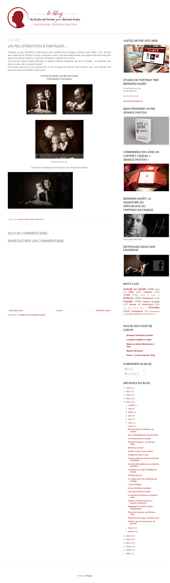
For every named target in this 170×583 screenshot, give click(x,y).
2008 (128, 554)
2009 (128, 550)
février (131, 528)
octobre (131, 405)
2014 (128, 402)
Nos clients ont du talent (133, 308)
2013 (128, 536)
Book (157, 289)
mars (130, 426)
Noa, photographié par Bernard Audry (143, 435)
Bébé (32, 219)
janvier (131, 531)
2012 (128, 539)
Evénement (147, 298)
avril (130, 423)
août (130, 409)
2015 (128, 399)
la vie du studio (133, 314)
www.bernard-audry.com (133, 101)
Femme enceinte (151, 301)
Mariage (133, 304)
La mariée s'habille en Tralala (139, 340)
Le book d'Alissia (134, 485)
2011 (128, 543)
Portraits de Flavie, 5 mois (138, 455)
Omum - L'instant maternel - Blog (141, 355)
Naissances (39, 219)
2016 (128, 395)
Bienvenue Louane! (135, 448)
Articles (129, 369)
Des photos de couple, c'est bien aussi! (143, 518)
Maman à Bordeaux (135, 351)
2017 (128, 391)
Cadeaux (148, 292)
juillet (130, 412)
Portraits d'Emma (135, 475)
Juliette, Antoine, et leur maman (140, 451)
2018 (128, 388)
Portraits (154, 307)
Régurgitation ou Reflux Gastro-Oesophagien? (140, 507)
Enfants (128, 298)
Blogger (89, 576)
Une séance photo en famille (139, 439)
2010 (128, 547)
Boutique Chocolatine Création (140, 335)
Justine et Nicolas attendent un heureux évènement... (140, 502)
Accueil (59, 310)
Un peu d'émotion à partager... (140, 488)
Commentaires (132, 374)
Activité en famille (23, 219)
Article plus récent (16, 310)
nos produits (147, 314)
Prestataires (137, 311)
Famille (128, 301)
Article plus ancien (103, 310)
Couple (126, 295)
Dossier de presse (148, 295)
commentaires (154, 311)
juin (130, 416)
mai (130, 419)
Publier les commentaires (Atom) (32, 315)
